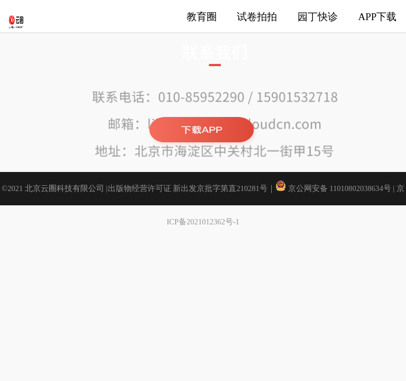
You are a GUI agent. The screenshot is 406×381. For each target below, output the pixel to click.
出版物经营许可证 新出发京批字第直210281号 (187, 188)
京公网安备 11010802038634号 (334, 188)
